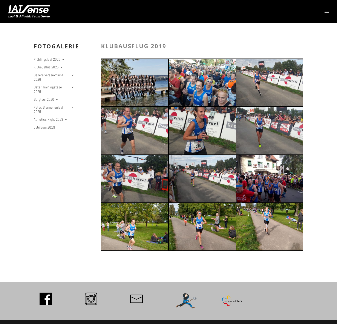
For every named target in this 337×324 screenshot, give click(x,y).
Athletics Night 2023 (48, 119)
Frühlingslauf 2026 (47, 59)
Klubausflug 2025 (46, 67)
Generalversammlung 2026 (48, 77)
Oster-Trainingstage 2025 (48, 89)
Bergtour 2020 (44, 99)
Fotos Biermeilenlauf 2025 (48, 109)
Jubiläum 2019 (44, 127)
